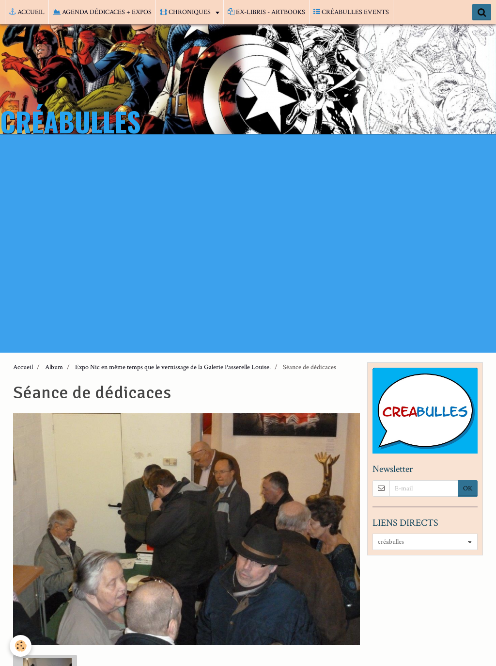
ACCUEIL (27, 12)
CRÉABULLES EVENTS (351, 12)
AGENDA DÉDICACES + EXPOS (102, 12)
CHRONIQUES (186, 12)
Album (54, 367)
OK (467, 488)
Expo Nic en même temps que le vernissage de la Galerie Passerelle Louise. (173, 367)
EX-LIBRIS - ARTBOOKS (266, 12)
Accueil (23, 367)
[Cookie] (20, 646)
